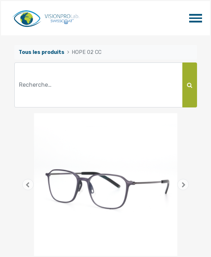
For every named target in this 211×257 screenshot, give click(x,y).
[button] (28, 185)
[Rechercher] (189, 84)
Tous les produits (41, 52)
